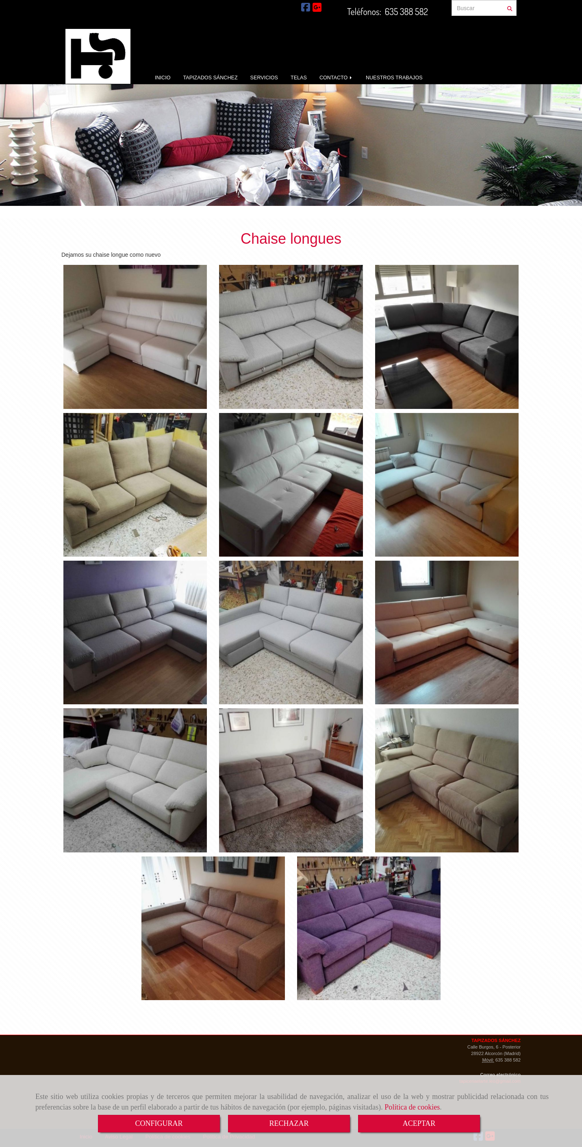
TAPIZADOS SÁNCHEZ (210, 78)
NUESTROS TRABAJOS (394, 78)
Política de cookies (412, 1107)
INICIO (162, 78)
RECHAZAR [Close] (288, 1123)
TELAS (299, 78)
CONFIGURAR (158, 1123)
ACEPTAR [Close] (419, 1123)
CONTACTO (336, 78)
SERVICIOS (264, 78)
